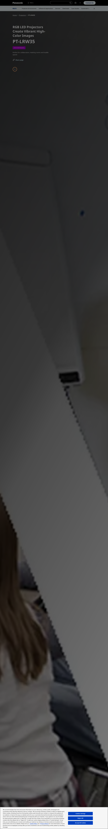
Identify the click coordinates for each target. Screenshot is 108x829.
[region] (54, 818)
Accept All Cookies (80, 823)
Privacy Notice (44, 823)
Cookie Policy (33, 823)
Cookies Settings (80, 813)
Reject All (80, 818)
